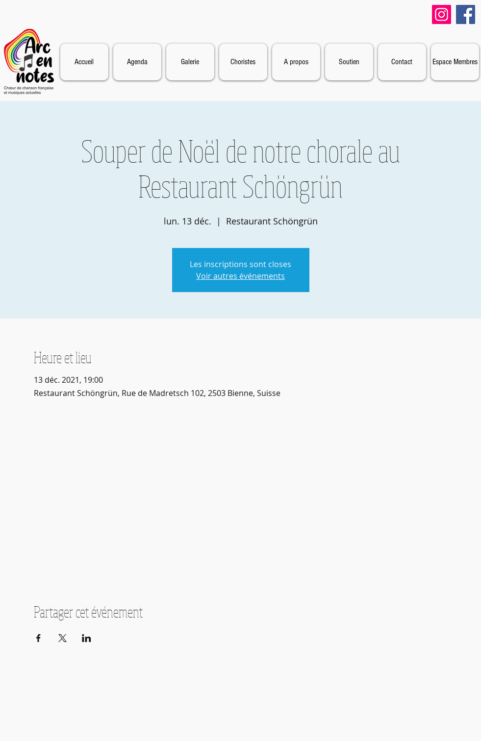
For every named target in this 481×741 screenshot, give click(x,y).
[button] (296, 62)
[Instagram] (441, 14)
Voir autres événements (240, 276)
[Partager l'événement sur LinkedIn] (86, 638)
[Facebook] (465, 14)
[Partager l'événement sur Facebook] (38, 638)
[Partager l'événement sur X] (62, 638)
